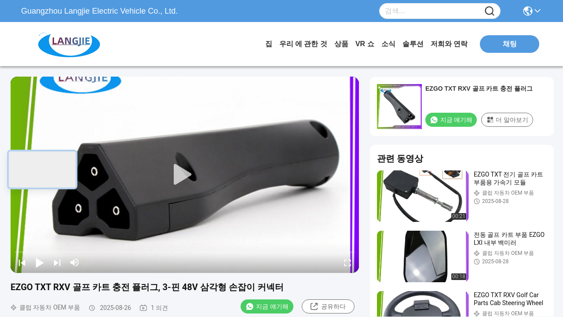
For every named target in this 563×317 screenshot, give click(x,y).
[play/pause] (39, 262)
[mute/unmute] (75, 262)
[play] (185, 175)
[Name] (489, 11)
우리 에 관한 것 (303, 44)
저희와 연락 (449, 44)
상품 (341, 44)
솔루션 (413, 44)
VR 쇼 (364, 44)
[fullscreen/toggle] (347, 262)
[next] (57, 262)
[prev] (22, 262)
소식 (388, 44)
